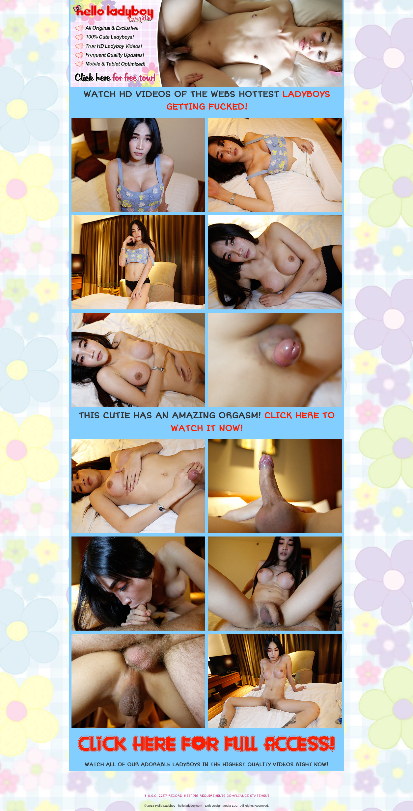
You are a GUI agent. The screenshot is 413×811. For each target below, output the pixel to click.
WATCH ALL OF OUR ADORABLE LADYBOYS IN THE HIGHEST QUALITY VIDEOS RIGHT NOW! (206, 764)
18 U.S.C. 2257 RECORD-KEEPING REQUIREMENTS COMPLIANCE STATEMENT (206, 796)
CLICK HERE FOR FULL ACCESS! (206, 744)
